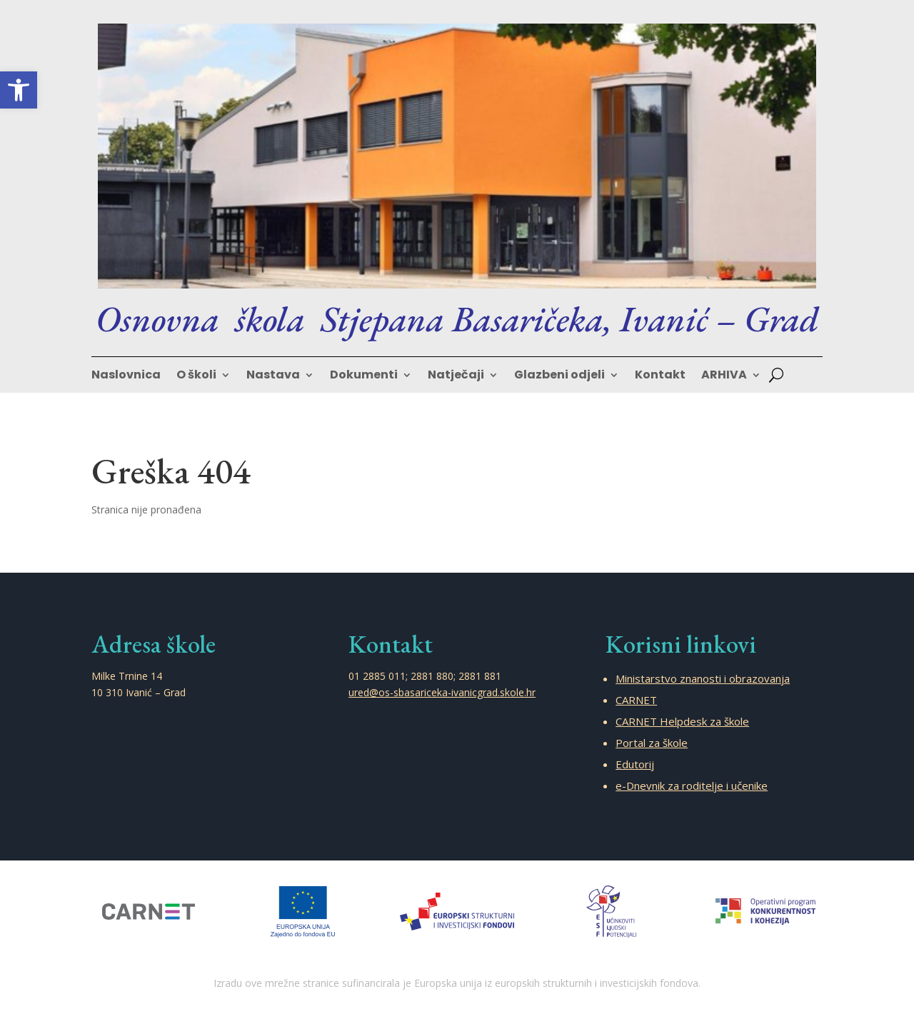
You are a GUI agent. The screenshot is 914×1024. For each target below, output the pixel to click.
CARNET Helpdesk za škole (682, 721)
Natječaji (456, 376)
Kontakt (660, 376)
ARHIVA (724, 376)
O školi (196, 376)
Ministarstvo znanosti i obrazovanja (703, 678)
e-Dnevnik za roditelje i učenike (692, 785)
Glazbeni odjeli (559, 376)
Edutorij (635, 764)
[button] (18, 90)
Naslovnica (126, 376)
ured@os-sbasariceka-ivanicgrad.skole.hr (442, 692)
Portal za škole (652, 743)
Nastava (273, 376)
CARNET (636, 700)
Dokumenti (364, 376)
